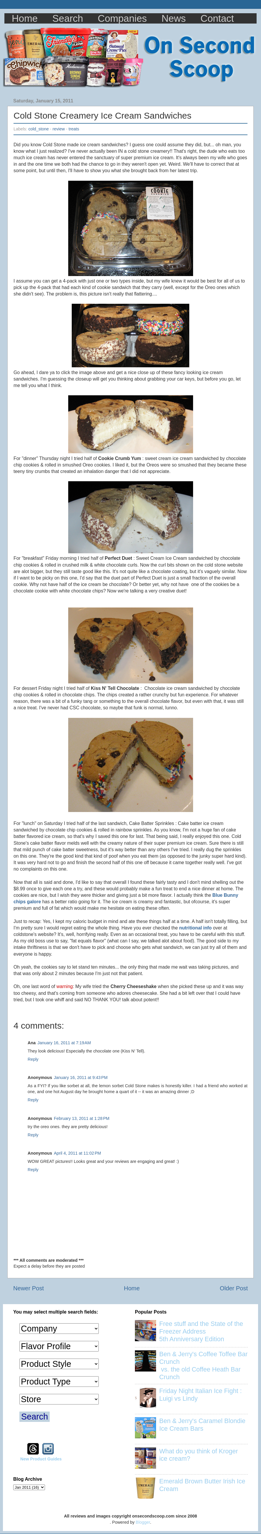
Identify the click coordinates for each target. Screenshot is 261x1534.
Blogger (143, 1522)
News (174, 18)
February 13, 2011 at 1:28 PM (81, 1118)
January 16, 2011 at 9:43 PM (81, 1077)
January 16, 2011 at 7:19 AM (64, 1042)
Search (67, 18)
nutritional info (195, 927)
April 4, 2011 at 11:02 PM (77, 1153)
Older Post (234, 1288)
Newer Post (28, 1288)
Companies (122, 18)
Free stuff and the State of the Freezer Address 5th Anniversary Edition (201, 1331)
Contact (217, 18)
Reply (33, 1059)
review (59, 129)
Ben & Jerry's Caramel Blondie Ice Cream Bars (202, 1424)
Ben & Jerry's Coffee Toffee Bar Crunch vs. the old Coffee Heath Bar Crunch (203, 1365)
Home (25, 18)
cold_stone (38, 129)
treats (73, 129)
